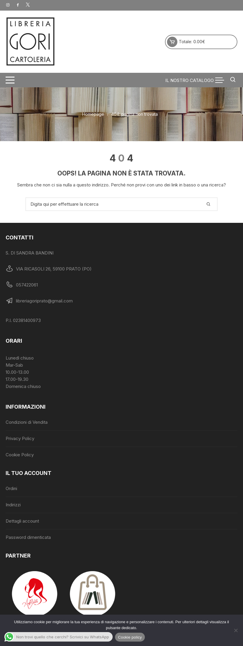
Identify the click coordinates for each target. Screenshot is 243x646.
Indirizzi (13, 505)
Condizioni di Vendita (27, 422)
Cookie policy (130, 637)
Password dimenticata (28, 537)
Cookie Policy (20, 454)
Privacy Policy (20, 438)
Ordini (11, 488)
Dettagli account (22, 521)
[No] (236, 630)
